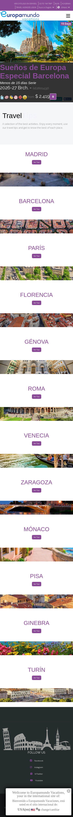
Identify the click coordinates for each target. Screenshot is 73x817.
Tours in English (46, 7)
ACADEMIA (66, 3)
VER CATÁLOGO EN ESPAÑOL (21, 3)
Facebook (36, 761)
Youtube (36, 781)
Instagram (36, 767)
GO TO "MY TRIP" (44, 3)
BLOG (56, 3)
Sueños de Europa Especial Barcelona (34, 71)
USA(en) (65, 7)
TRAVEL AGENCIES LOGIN (24, 7)
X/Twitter (36, 774)
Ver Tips (36, 162)
